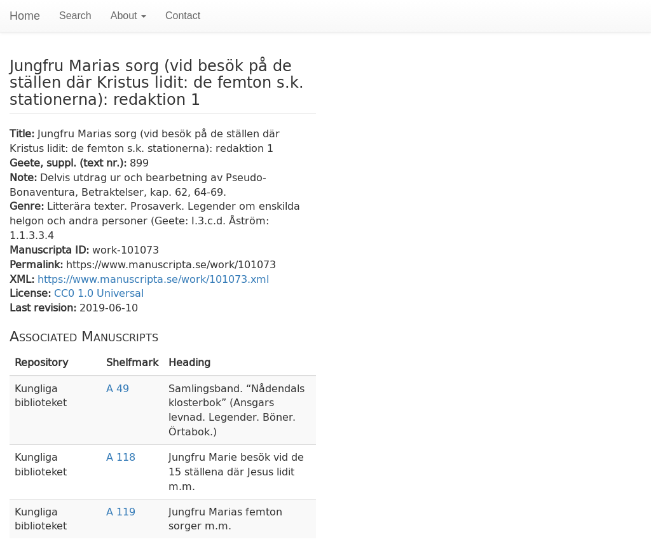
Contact (182, 15)
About (128, 15)
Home (25, 16)
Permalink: (38, 264)
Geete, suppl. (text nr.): (70, 162)
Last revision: (44, 307)
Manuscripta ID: (51, 249)
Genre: (28, 206)
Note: (25, 177)
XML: (24, 279)
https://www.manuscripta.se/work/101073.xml (153, 279)
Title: (24, 133)
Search (75, 15)
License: (32, 293)
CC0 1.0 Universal (99, 293)
